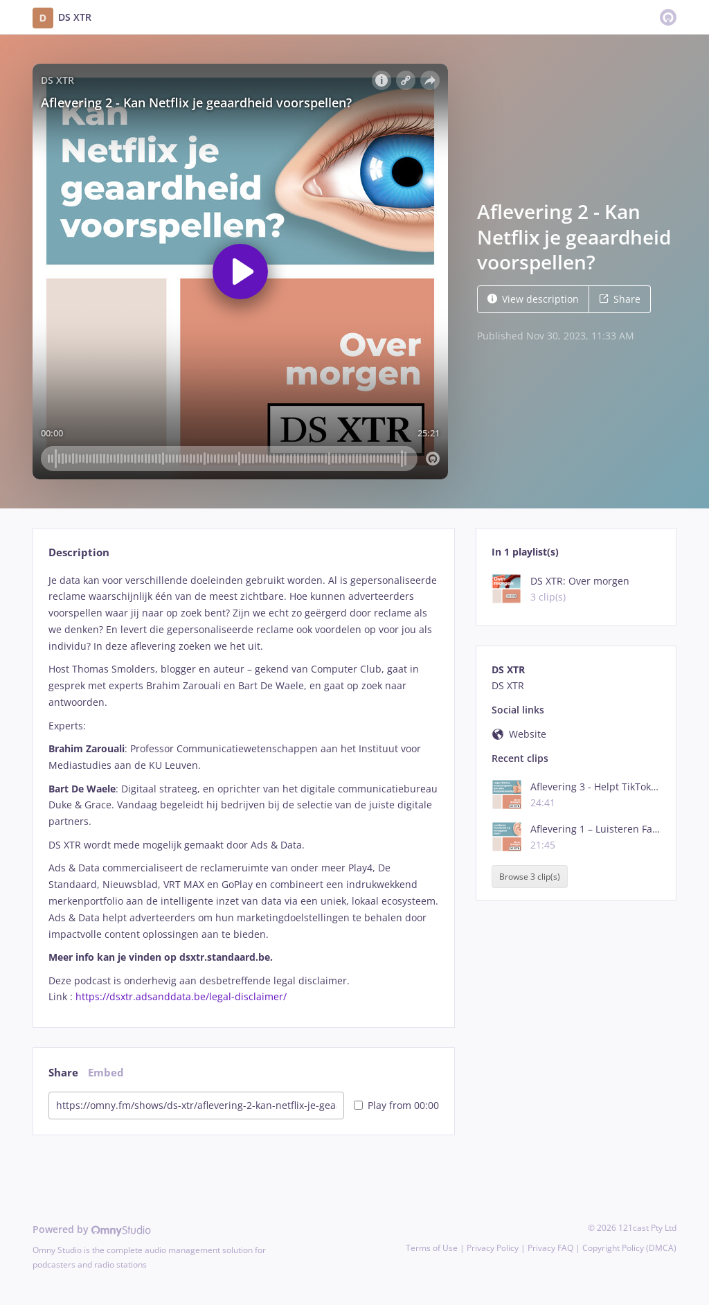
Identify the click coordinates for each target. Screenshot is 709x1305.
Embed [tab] (106, 1072)
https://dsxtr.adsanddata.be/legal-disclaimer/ (181, 996)
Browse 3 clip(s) (529, 876)
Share (619, 298)
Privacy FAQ (550, 1248)
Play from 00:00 (396, 1105)
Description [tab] (78, 552)
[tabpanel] (243, 789)
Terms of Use (432, 1248)
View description (533, 298)
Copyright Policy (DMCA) (629, 1248)
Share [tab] (63, 1072)
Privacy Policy (493, 1248)
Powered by (92, 1229)
